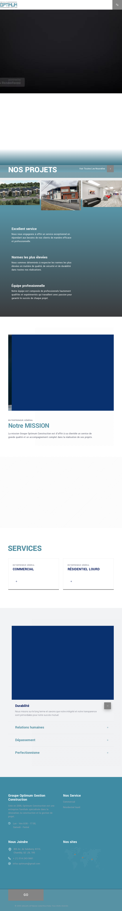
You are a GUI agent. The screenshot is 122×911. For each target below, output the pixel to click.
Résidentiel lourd (71, 807)
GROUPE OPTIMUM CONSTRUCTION (36, 906)
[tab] (61, 705)
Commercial (69, 801)
